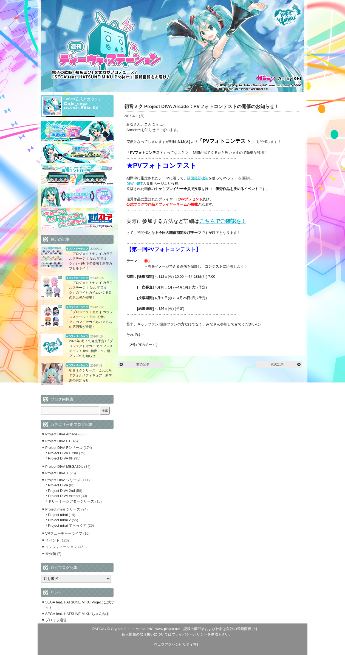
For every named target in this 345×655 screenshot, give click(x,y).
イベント (52, 540)
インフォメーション (77, 248)
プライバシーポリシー (189, 634)
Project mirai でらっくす (67, 525)
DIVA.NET (134, 184)
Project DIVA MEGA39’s (64, 466)
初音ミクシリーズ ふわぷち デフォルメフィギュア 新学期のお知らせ (92, 375)
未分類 (50, 554)
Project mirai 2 (59, 520)
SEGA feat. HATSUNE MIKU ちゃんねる (77, 614)
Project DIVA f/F (60, 458)
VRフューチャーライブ (63, 533)
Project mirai (58, 515)
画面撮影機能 (197, 178)
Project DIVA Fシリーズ (64, 448)
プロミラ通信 (56, 620)
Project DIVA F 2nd (63, 453)
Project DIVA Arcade (145, 98)
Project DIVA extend (64, 496)
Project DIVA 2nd (61, 491)
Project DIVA (58, 485)
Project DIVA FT (57, 441)
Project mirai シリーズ (62, 509)
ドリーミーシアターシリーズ (71, 501)
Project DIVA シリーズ (62, 480)
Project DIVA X (57, 473)
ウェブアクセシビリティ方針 (177, 644)
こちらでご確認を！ (222, 221)
